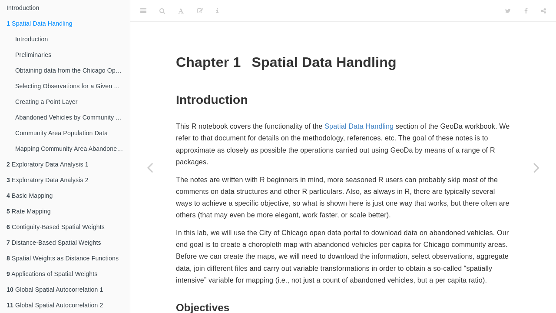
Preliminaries (33, 54)
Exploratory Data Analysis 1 (48, 164)
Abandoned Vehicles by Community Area (72, 117)
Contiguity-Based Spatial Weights (56, 226)
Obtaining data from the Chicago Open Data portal (72, 70)
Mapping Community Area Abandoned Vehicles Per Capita (72, 148)
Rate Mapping (29, 211)
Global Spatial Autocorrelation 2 (55, 305)
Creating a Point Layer (46, 101)
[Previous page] (149, 167)
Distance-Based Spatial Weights (54, 242)
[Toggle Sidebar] (143, 11)
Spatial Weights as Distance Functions (63, 258)
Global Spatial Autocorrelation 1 (55, 289)
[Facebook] (526, 11)
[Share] (543, 11)
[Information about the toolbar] (217, 11)
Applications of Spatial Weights (52, 273)
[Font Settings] (181, 11)
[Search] (162, 11)
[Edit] (200, 11)
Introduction (23, 7)
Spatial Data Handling (40, 23)
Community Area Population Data (61, 133)
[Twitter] (508, 11)
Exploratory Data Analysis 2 (48, 179)
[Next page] (536, 167)
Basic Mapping (30, 195)
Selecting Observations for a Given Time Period (72, 86)
